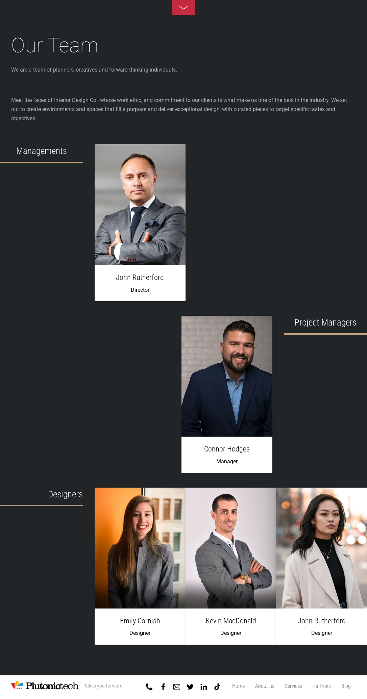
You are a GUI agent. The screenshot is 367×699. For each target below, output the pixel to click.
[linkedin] (204, 685)
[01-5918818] (149, 685)
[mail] (176, 685)
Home (238, 686)
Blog (346, 686)
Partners (322, 686)
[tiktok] (217, 685)
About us (264, 686)
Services (293, 686)
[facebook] (163, 685)
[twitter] (190, 685)
